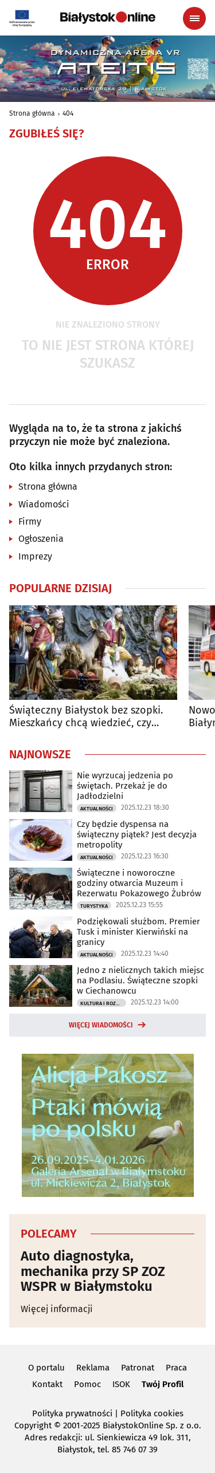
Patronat (137, 1367)
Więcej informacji (57, 1308)
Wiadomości (43, 504)
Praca (176, 1367)
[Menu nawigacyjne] (194, 18)
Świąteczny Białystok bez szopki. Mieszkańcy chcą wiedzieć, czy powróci (86, 716)
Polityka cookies (151, 1413)
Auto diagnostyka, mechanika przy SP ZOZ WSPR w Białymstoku (93, 1271)
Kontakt (47, 1384)
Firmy (29, 521)
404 (67, 113)
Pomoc (87, 1384)
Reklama (93, 1367)
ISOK (121, 1384)
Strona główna (32, 113)
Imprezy (35, 556)
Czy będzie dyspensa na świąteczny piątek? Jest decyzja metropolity (137, 834)
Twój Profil (162, 1384)
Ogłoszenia (41, 538)
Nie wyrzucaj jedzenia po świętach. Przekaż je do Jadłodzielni (125, 785)
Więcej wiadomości (101, 1025)
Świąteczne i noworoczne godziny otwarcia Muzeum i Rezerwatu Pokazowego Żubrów (139, 883)
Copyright (33, 1425)
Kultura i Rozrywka (103, 1003)
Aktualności (96, 809)
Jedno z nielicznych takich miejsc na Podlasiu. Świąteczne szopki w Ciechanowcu (140, 980)
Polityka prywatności (72, 1413)
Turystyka (94, 906)
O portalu (46, 1367)
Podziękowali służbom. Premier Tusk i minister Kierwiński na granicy (138, 931)
